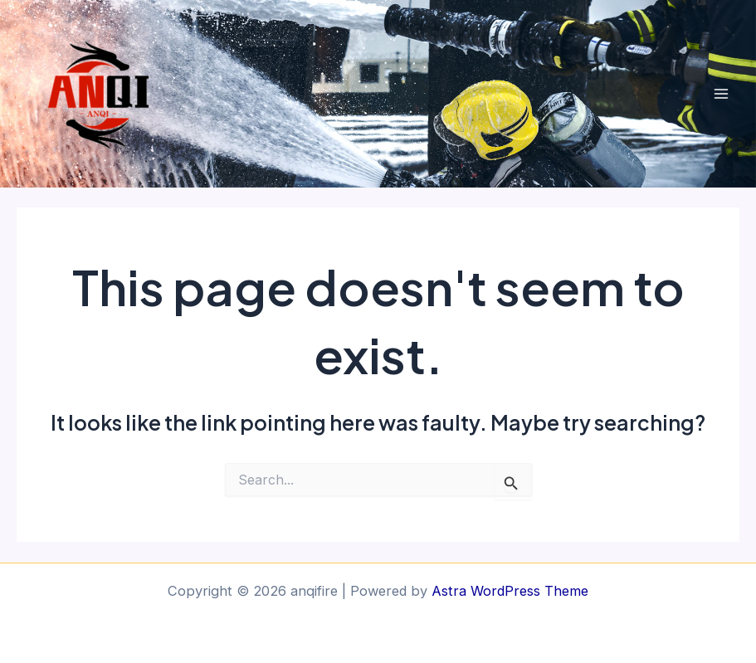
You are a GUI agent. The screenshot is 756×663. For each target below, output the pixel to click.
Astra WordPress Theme (510, 591)
